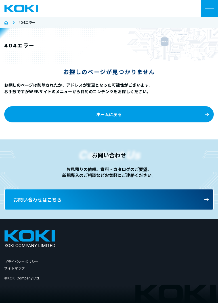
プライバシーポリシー (21, 262)
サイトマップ (14, 268)
